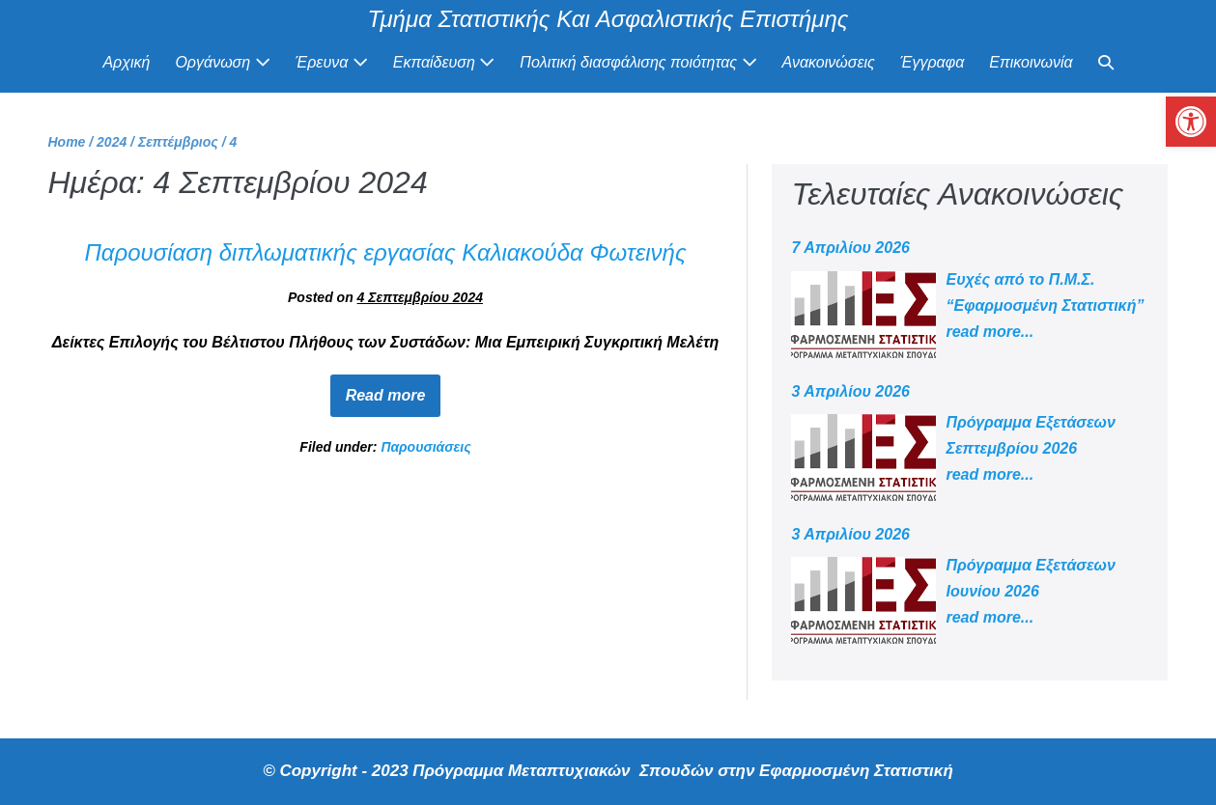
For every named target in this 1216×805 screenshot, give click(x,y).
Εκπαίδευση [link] (444, 62)
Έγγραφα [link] (932, 62)
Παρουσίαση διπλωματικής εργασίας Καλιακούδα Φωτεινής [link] (385, 252)
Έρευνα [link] (332, 62)
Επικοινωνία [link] (1030, 62)
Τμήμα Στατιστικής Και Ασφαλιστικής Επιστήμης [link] (608, 19)
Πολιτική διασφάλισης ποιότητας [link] (638, 62)
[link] (1191, 122)
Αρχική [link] (126, 62)
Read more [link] (393, 389)
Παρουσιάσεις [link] (425, 447)
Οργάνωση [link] (222, 62)
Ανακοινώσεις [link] (828, 62)
